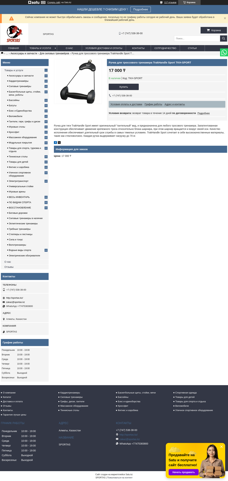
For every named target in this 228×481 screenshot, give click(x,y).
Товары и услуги (40, 48)
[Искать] (223, 38)
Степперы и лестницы (20, 234)
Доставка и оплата (13, 401)
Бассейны (14, 100)
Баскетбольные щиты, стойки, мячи (137, 392)
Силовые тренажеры (71, 397)
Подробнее (140, 9)
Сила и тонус (16, 239)
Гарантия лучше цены (14, 414)
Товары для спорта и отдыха (190, 401)
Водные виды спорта (20, 250)
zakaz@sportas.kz (15, 302)
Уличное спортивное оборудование (194, 410)
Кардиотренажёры (18, 81)
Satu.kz (129, 474)
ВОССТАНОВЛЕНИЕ (20, 207)
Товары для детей (18, 162)
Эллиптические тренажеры (23, 223)
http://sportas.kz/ (14, 298)
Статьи (192, 48)
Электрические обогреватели (24, 255)
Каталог (7, 397)
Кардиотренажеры (70, 392)
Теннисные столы (18, 156)
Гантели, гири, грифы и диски (24, 121)
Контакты (138, 48)
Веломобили (15, 116)
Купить (123, 86)
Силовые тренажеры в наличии (26, 218)
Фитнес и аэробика (19, 167)
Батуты (12, 105)
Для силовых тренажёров (54, 53)
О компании (9, 392)
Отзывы (8, 267)
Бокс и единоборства (129, 401)
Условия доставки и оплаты (104, 48)
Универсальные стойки (21, 186)
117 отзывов (170, 2)
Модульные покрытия (20, 142)
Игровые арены (17, 191)
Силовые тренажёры (20, 86)
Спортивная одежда (186, 392)
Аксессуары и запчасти (24, 53)
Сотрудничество (165, 48)
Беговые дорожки (18, 213)
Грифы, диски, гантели (72, 401)
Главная (13, 48)
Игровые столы (17, 126)
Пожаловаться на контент (119, 477)
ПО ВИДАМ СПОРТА (20, 202)
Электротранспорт (18, 181)
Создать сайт (53, 2)
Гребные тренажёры (20, 229)
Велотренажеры (17, 244)
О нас (69, 48)
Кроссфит (14, 132)
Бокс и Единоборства (20, 110)
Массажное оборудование (23, 137)
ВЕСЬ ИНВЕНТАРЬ (19, 197)
